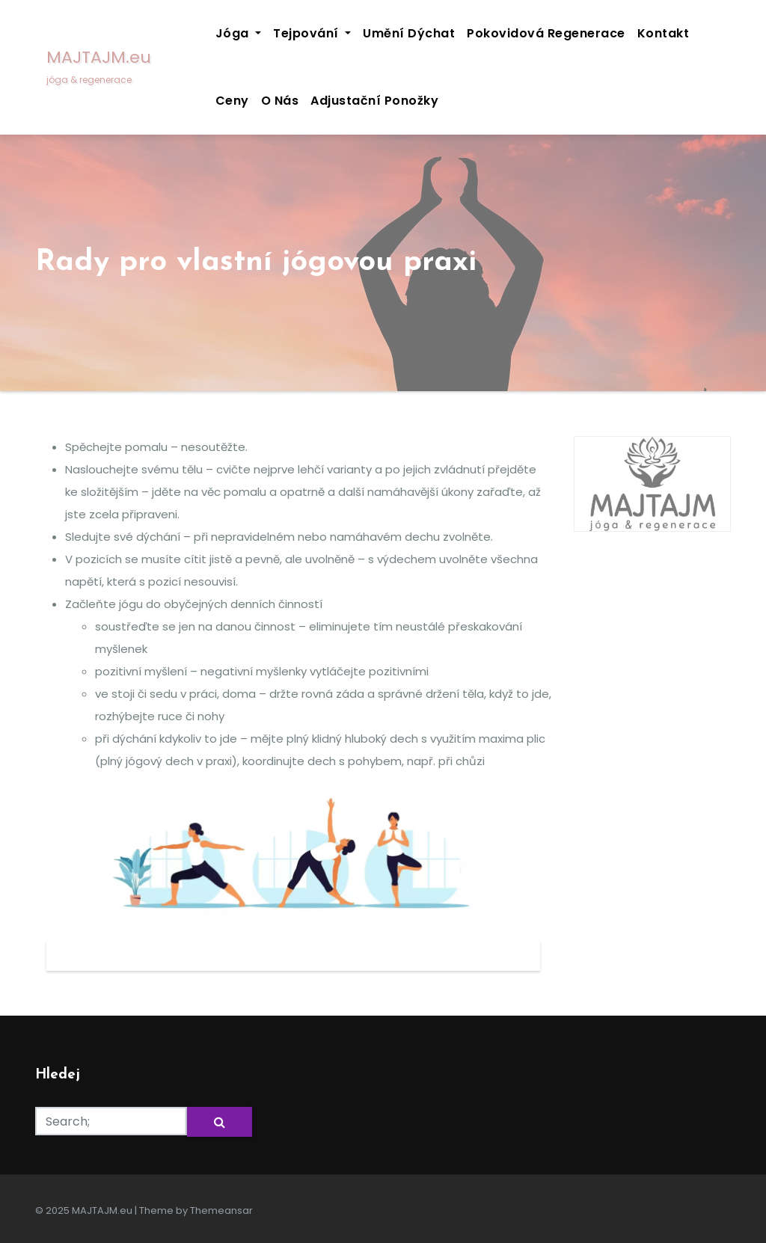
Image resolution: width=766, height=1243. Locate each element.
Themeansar (221, 1210)
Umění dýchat (409, 33)
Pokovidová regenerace (546, 33)
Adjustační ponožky (374, 100)
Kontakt (663, 33)
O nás (280, 100)
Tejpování (312, 33)
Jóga (238, 33)
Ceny (232, 100)
